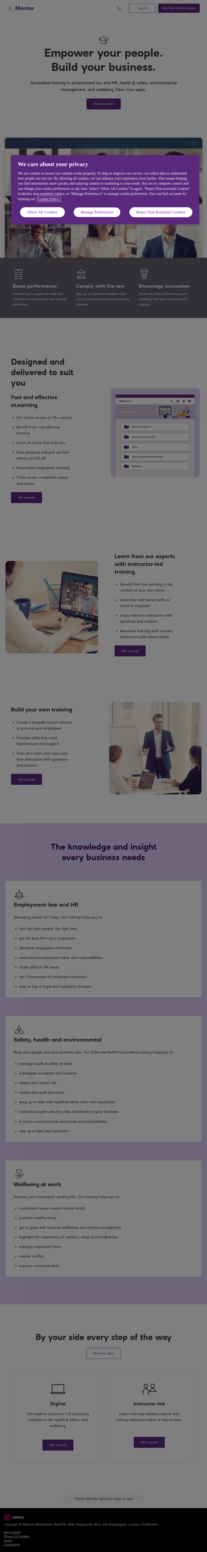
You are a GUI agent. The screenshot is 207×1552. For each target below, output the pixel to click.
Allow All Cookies (42, 212)
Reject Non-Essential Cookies (160, 212)
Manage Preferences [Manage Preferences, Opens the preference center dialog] (97, 212)
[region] (105, 189)
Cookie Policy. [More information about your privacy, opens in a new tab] (49, 199)
